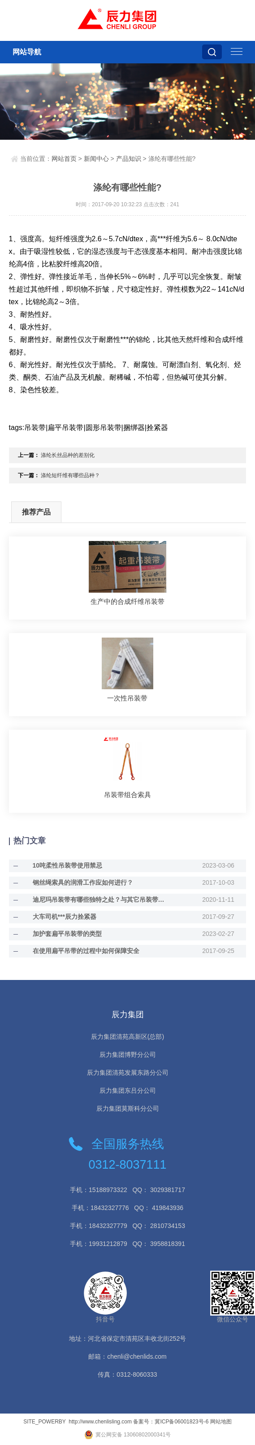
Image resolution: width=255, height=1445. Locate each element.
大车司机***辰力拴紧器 (64, 916)
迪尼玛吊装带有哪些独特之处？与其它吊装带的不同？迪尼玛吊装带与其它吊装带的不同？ (101, 899)
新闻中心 (96, 158)
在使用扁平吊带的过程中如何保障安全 (86, 950)
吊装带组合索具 (127, 794)
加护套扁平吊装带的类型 (67, 933)
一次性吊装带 (127, 698)
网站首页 (64, 158)
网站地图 (221, 1421)
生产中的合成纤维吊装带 (127, 601)
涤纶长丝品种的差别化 (68, 455)
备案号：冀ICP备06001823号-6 (170, 1421)
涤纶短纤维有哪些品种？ (70, 475)
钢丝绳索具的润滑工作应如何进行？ (83, 882)
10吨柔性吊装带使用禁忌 (68, 865)
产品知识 (128, 158)
